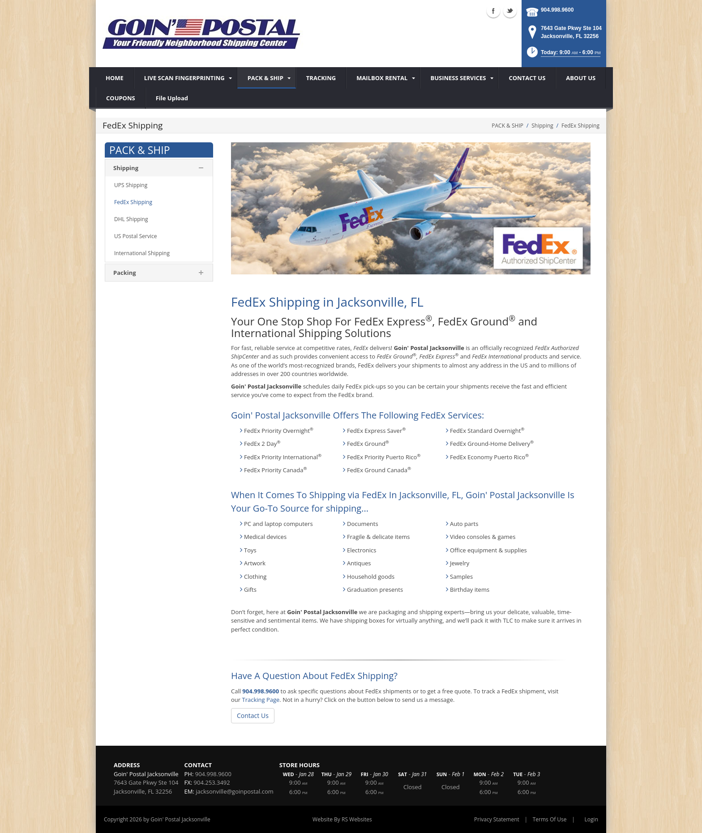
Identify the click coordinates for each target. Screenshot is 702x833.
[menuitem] (185, 78)
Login (591, 819)
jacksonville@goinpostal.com (235, 791)
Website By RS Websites (342, 819)
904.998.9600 (557, 10)
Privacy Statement (496, 819)
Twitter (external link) (510, 10)
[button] (563, 54)
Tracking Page (260, 700)
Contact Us (253, 715)
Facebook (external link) (493, 10)
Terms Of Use (550, 819)
